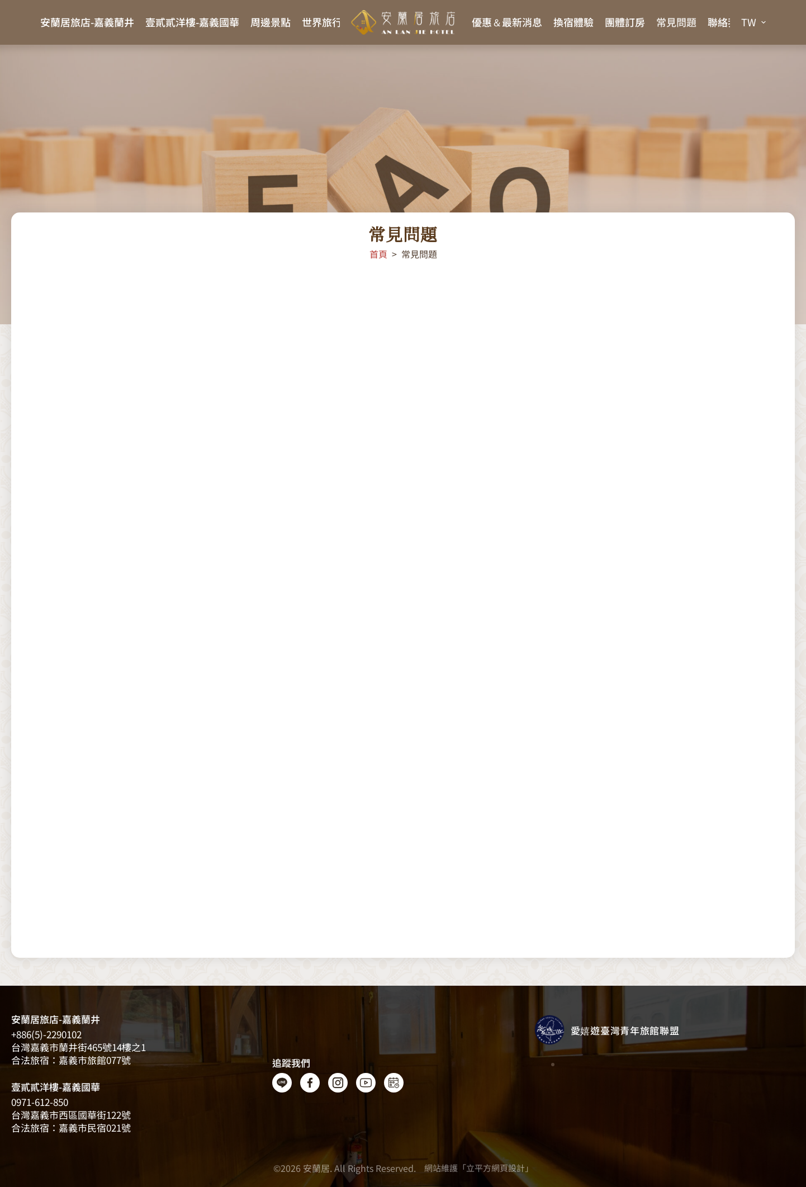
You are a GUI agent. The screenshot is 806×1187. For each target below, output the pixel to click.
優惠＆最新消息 (507, 22)
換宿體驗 (573, 22)
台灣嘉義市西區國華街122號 (71, 1115)
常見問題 (676, 22)
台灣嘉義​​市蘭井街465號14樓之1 (78, 1047)
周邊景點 (270, 22)
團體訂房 (625, 22)
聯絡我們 (728, 22)
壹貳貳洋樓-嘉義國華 (192, 22)
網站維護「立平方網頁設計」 (478, 1168)
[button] (753, 22)
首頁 (378, 254)
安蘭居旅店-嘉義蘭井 (87, 22)
